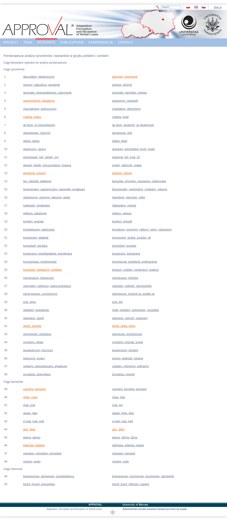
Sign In (218, 7)
